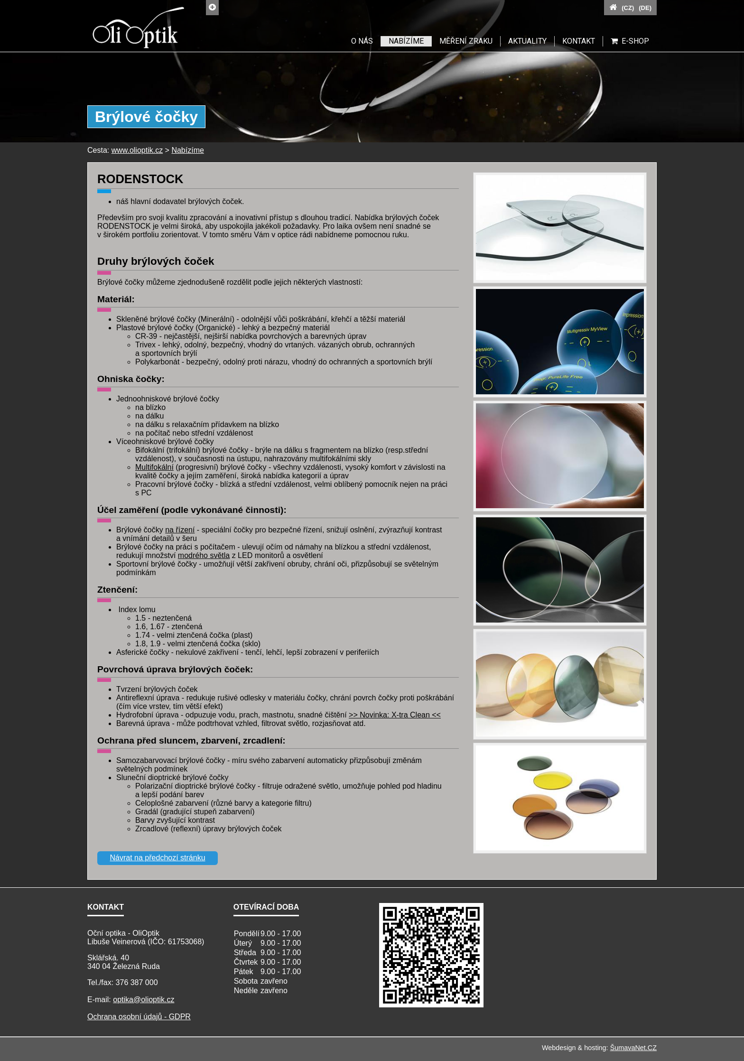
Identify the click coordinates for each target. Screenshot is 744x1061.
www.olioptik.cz (137, 150)
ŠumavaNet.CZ (633, 1048)
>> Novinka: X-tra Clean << (395, 715)
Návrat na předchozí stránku (157, 858)
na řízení (180, 530)
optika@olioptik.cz (143, 1000)
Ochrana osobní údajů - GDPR (139, 1017)
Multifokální (154, 467)
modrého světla (204, 555)
